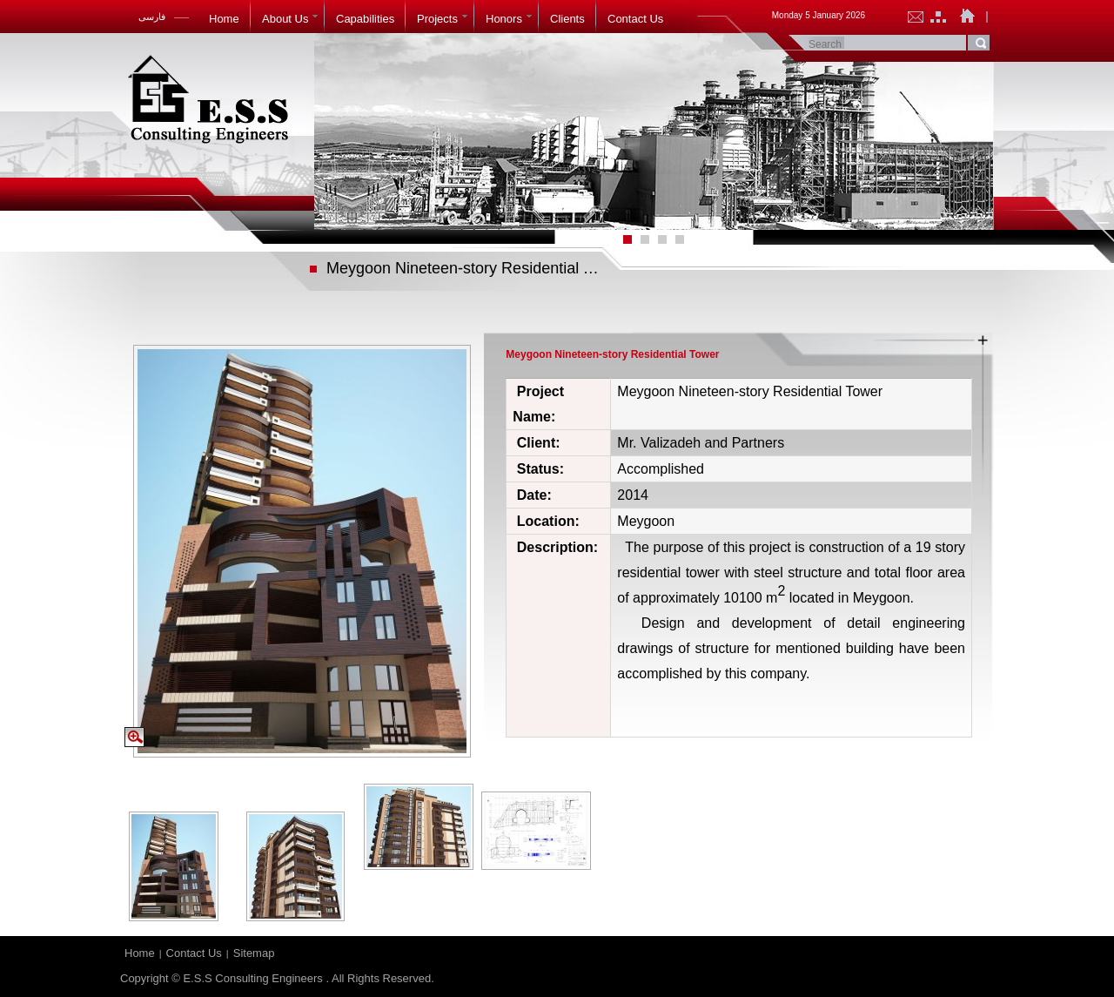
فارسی (151, 16)
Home (139, 953)
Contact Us (194, 953)
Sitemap (254, 953)
